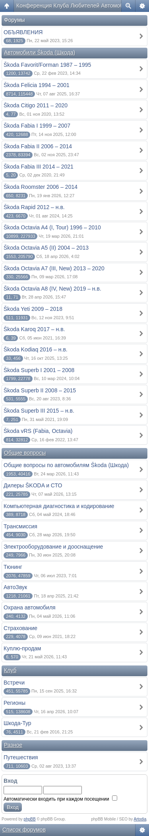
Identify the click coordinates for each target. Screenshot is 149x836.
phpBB (30, 819)
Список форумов (24, 829)
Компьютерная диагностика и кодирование (59, 506)
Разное (13, 745)
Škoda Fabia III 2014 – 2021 (39, 166)
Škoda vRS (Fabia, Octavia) (38, 431)
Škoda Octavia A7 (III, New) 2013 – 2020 (54, 268)
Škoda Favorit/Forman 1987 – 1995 (47, 65)
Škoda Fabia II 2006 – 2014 (38, 146)
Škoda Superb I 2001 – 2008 (39, 370)
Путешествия (21, 757)
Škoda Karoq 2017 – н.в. (34, 329)
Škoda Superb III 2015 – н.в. (39, 410)
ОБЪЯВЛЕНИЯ (23, 32)
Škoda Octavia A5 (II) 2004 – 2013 (46, 247)
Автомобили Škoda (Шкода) (39, 52)
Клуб (10, 670)
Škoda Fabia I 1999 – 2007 (37, 125)
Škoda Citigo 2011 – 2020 (36, 105)
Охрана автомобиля (30, 607)
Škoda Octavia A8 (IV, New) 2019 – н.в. (52, 288)
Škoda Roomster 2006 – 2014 (40, 187)
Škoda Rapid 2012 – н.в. (34, 207)
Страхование (20, 628)
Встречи (14, 682)
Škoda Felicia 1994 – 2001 (37, 85)
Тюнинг (13, 567)
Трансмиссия (20, 526)
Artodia (140, 819)
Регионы (14, 703)
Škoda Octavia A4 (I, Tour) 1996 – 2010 (52, 227)
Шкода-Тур (17, 723)
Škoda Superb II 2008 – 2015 (40, 390)
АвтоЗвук (15, 587)
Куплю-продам (22, 648)
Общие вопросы (25, 453)
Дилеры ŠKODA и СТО (33, 485)
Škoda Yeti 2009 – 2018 (33, 309)
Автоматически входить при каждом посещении (60, 799)
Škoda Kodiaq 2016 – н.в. (36, 349)
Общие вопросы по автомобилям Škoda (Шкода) (66, 465)
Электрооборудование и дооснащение (53, 546)
